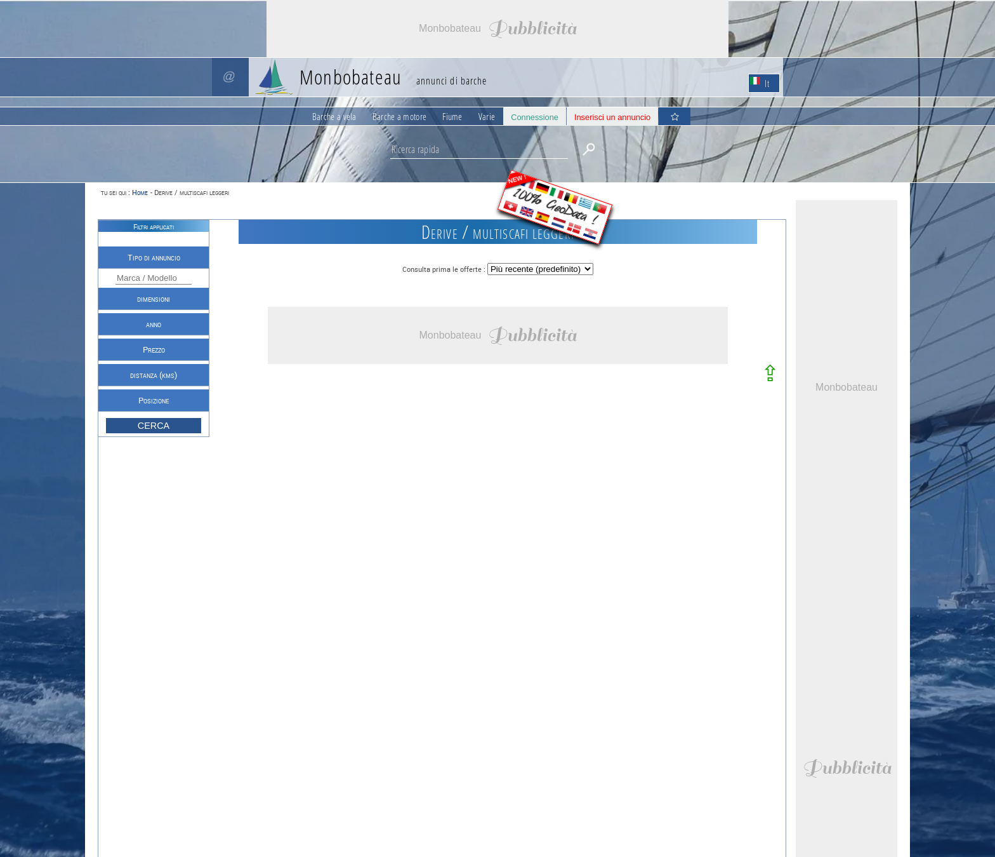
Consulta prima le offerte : (444, 269)
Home (140, 192)
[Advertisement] (497, 28)
